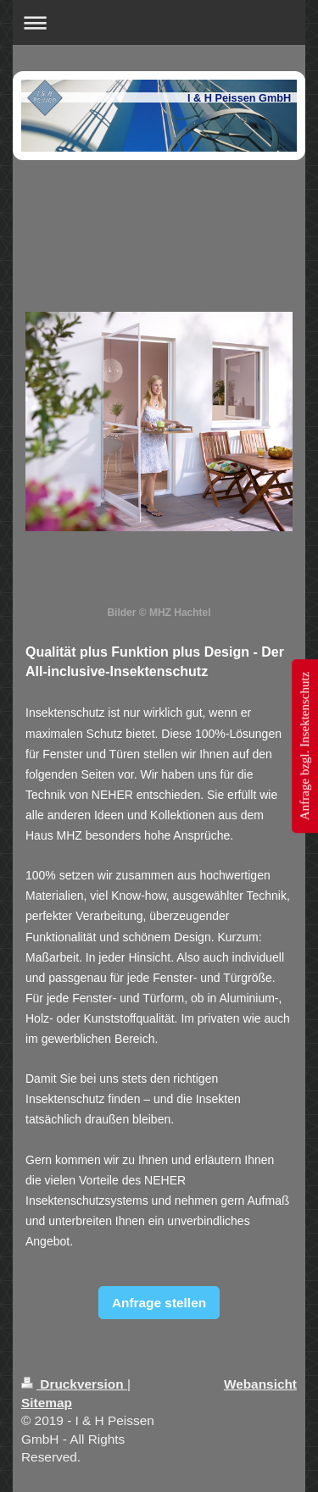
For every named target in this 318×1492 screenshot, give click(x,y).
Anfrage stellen (159, 1302)
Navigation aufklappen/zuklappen (159, 22)
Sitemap (46, 1402)
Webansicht (260, 1384)
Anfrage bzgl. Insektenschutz (304, 746)
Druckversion (74, 1384)
